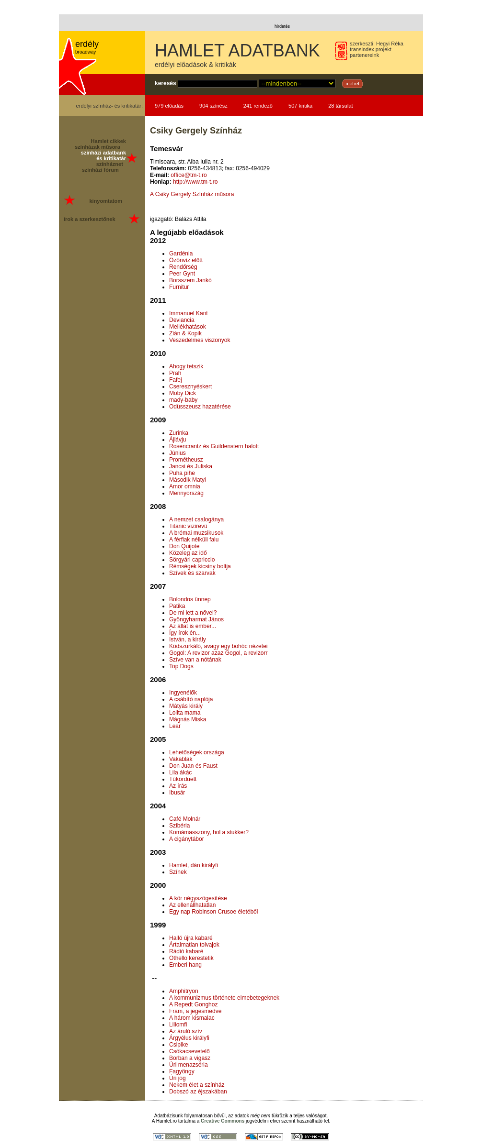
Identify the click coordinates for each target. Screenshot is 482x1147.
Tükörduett (182, 779)
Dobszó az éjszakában (198, 1091)
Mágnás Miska (187, 719)
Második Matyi (187, 479)
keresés (165, 83)
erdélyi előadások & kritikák (195, 64)
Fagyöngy (182, 1071)
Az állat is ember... (192, 626)
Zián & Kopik (185, 333)
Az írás (178, 786)
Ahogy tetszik (186, 366)
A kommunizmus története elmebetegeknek (224, 997)
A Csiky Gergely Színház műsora (192, 194)
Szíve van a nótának (195, 659)
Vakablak (180, 759)
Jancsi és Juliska (190, 466)
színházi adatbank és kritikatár (103, 155)
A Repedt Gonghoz (193, 1004)
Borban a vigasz (189, 1058)
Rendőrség (183, 267)
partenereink (364, 55)
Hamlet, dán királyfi (193, 865)
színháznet (109, 164)
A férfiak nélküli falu (193, 539)
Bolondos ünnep (190, 599)
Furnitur (179, 287)
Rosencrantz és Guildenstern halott (214, 446)
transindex (362, 49)
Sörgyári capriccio (192, 559)
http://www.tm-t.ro (195, 181)
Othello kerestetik (191, 958)
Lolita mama (184, 712)
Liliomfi (178, 1024)
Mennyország (186, 493)
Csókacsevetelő (189, 1051)
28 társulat (340, 106)
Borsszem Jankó (190, 280)
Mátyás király (186, 706)
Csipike (178, 1044)
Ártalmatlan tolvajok (194, 944)
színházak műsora (97, 147)
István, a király (187, 639)
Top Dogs (181, 666)
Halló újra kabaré (191, 938)
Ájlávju (177, 439)
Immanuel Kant (188, 313)
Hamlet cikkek (108, 141)
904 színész (213, 106)
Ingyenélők (183, 692)
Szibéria (179, 825)
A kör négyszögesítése (198, 898)
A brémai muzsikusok (196, 532)
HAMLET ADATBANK (237, 50)
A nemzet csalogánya (196, 519)
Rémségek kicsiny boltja (200, 566)
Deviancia (182, 320)
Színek (178, 872)
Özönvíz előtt (186, 260)
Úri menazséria (188, 1064)
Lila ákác (180, 772)
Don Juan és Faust (193, 765)
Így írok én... (185, 632)
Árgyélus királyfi (189, 1038)
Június (177, 453)
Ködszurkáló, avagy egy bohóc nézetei (218, 646)
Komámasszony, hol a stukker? (209, 832)
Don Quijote (184, 546)
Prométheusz (186, 459)
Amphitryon (183, 991)
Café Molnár (184, 819)
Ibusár (177, 792)
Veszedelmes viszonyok (199, 340)
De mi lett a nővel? (193, 612)
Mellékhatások (187, 326)
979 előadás (169, 106)
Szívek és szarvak (192, 573)
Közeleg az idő (188, 553)
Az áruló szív (185, 1031)
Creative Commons (222, 1121)
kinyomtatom (105, 201)
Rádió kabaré (186, 951)
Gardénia (181, 253)
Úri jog (177, 1078)
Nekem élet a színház (196, 1084)
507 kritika (300, 106)
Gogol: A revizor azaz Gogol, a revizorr (218, 653)
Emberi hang (185, 964)
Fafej (175, 379)
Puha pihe (182, 473)
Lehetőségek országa (196, 752)
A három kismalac (192, 1018)
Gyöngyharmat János (196, 619)
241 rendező (258, 106)
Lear (175, 726)
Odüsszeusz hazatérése (200, 406)
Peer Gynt (182, 273)
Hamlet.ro (166, 1121)
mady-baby (183, 400)
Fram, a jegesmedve (195, 1011)
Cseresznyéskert (190, 386)
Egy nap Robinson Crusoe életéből (213, 911)
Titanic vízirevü (188, 526)
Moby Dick (182, 393)
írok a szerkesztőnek (89, 219)
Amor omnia (184, 486)
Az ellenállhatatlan (192, 905)
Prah (175, 373)
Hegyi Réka (389, 43)
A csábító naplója (191, 699)
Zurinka (178, 433)
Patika (177, 606)
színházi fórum (100, 170)
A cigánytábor (186, 839)
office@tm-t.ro (189, 175)
